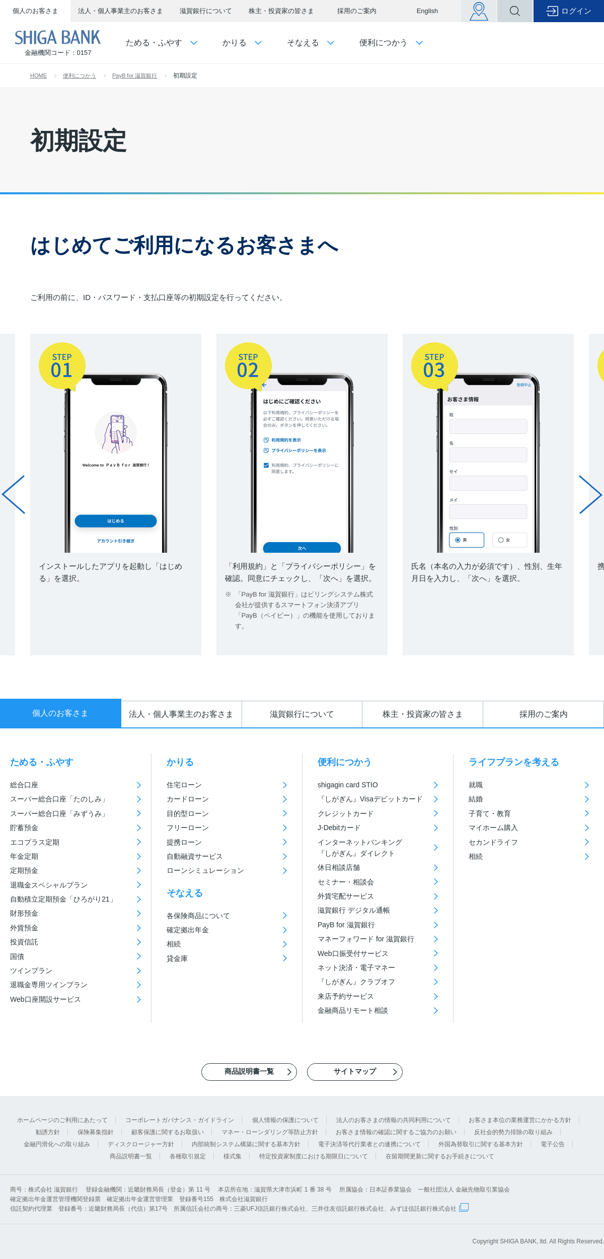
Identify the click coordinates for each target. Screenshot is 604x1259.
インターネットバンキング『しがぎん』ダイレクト (360, 847)
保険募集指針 (96, 1132)
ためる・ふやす (41, 762)
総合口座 (24, 785)
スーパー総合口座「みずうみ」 (59, 813)
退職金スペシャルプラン (49, 885)
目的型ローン (188, 813)
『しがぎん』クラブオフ (356, 982)
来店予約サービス (346, 996)
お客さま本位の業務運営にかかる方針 (520, 1120)
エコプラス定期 (34, 842)
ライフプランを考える (514, 762)
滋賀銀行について (206, 11)
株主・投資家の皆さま (281, 11)
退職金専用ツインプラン (49, 985)
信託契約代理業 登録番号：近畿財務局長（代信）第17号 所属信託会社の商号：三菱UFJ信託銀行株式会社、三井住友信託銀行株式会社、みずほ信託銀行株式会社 (233, 1208)
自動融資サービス (195, 856)
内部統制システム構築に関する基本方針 (246, 1144)
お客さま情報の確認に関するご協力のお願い (396, 1132)
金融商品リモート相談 (353, 1010)
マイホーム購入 (493, 828)
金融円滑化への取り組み (57, 1144)
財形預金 (24, 913)
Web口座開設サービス (45, 999)
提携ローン (184, 842)
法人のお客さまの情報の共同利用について (393, 1120)
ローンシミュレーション (205, 870)
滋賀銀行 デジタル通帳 (354, 910)
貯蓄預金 (24, 828)
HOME (38, 75)
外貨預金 (24, 928)
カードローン (188, 799)
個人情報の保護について (285, 1120)
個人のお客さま (35, 11)
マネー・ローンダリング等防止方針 (269, 1132)
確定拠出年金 (188, 930)
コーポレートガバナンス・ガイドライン (179, 1120)
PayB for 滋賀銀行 (134, 75)
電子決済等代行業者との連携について (369, 1144)
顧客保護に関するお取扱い (167, 1132)
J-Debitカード (339, 828)
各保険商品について (198, 916)
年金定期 (24, 856)
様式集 (232, 1156)
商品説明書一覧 (131, 1156)
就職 (476, 785)
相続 (174, 944)
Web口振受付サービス (353, 953)
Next (590, 494)
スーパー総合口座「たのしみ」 (59, 799)
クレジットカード (346, 813)
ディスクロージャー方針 (141, 1144)
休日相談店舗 (339, 867)
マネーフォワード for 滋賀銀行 (366, 939)
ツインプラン (31, 971)
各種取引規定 (188, 1156)
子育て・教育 (490, 813)
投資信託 (24, 942)
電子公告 (553, 1144)
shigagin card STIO (348, 785)
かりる (180, 762)
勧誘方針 (48, 1132)
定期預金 (24, 870)
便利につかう (79, 75)
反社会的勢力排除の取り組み (513, 1132)
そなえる (185, 893)
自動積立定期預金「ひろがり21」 (63, 899)
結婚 (476, 799)
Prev (13, 494)
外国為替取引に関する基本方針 (480, 1144)
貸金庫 (177, 958)
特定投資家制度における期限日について (313, 1156)
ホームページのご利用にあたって (62, 1120)
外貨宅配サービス (346, 896)
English (427, 11)
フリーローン (188, 828)
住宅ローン (184, 785)
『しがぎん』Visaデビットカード (370, 799)
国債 (17, 956)
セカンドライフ (493, 842)
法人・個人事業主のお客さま (120, 11)
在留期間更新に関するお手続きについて (440, 1156)
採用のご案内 (356, 11)
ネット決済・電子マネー (356, 968)
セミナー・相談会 (346, 882)
